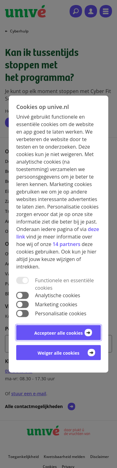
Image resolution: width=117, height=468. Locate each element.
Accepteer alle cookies (58, 333)
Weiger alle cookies (59, 353)
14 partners (66, 244)
